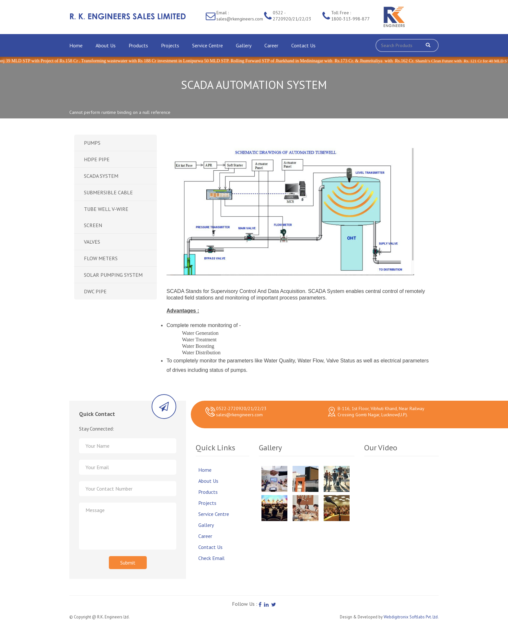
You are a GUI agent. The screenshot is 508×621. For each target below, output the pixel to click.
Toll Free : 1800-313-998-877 (350, 16)
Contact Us (303, 45)
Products (138, 45)
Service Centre (207, 45)
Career (271, 45)
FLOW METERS (101, 258)
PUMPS (92, 143)
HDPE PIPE (97, 159)
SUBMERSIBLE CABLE (108, 192)
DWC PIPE (95, 291)
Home (76, 45)
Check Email (211, 558)
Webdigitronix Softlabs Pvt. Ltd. (411, 617)
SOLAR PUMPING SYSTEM (113, 275)
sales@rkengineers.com (239, 415)
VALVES (92, 241)
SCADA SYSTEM (101, 176)
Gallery (243, 45)
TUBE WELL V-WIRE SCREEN (106, 217)
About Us (106, 45)
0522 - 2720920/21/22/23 (292, 16)
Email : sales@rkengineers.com (239, 16)
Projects (170, 45)
